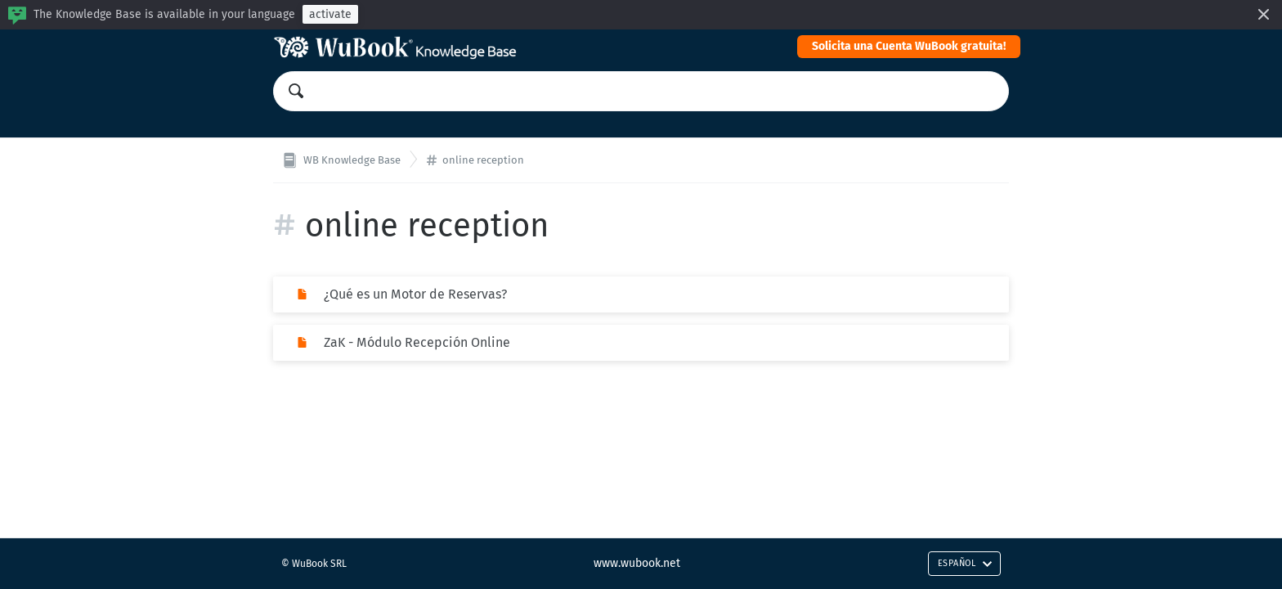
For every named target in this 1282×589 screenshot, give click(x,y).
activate (330, 14)
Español (965, 563)
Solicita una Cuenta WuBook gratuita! (909, 46)
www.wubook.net (637, 563)
